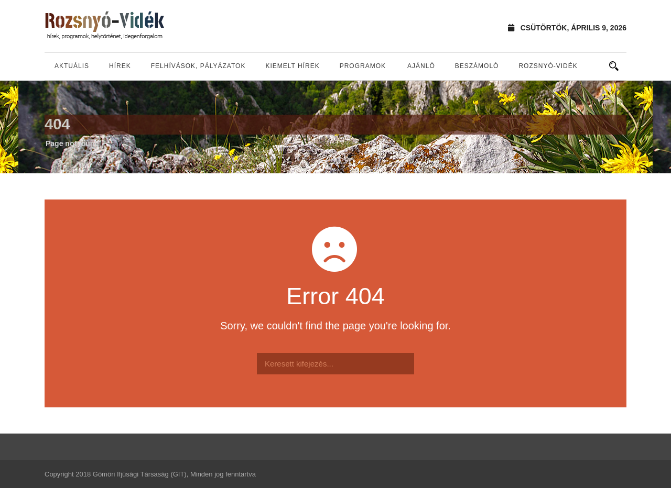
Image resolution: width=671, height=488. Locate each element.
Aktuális (72, 66)
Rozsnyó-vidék (547, 66)
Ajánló (421, 66)
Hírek (120, 66)
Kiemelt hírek (292, 66)
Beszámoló (477, 66)
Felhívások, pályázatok (198, 66)
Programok (363, 66)
